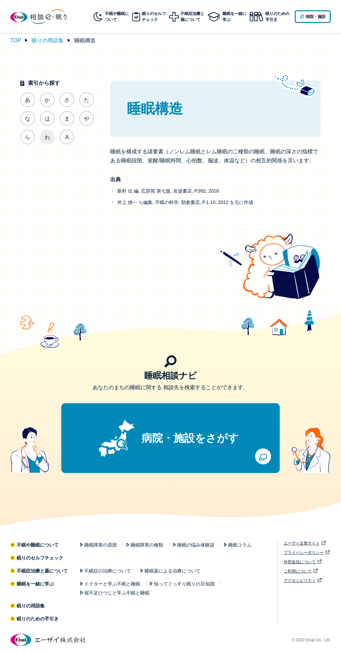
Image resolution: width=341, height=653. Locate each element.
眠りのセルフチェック (40, 558)
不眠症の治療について (107, 570)
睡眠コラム (239, 545)
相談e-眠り (43, 16)
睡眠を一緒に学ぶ (35, 583)
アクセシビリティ (300, 580)
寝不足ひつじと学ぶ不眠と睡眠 (117, 592)
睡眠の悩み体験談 (195, 545)
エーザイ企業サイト (302, 543)
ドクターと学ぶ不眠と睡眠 (112, 583)
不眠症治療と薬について (42, 570)
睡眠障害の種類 (147, 545)
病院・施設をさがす (190, 438)
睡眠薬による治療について (172, 570)
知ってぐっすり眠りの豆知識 (184, 583)
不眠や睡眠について (38, 545)
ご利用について (298, 571)
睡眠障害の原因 (100, 545)
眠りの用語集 (48, 40)
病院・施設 (316, 16)
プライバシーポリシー (304, 552)
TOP (15, 40)
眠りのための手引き (277, 16)
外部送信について (300, 562)
